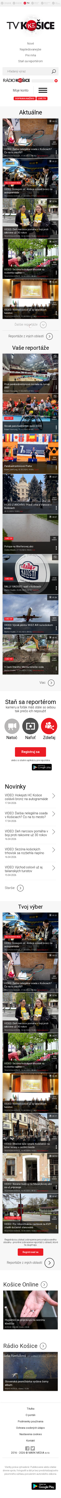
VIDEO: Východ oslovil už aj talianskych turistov (23, 869)
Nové (30, 43)
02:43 (53, 201)
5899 (54, 619)
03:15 (53, 121)
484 (54, 418)
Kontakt (30, 1440)
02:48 (53, 281)
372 (54, 378)
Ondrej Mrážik (10, 550)
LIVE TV (42, 98)
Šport (36, 391)
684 (54, 143)
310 (54, 1178)
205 (54, 183)
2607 (54, 499)
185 (54, 539)
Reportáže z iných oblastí (30, 336)
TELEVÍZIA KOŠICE (12, 156)
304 (54, 458)
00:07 (53, 517)
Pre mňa (30, 55)
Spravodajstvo (42, 156)
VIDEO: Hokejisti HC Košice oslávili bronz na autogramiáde (26, 797)
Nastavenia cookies (30, 1434)
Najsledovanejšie (30, 49)
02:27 (53, 476)
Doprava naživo (24, 98)
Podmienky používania (30, 1421)
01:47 (53, 1196)
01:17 (53, 1116)
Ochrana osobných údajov (30, 1427)
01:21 (53, 161)
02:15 (53, 1156)
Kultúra (36, 590)
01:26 (53, 597)
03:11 (53, 241)
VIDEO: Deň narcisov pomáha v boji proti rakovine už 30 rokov (26, 833)
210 (54, 304)
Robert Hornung (10, 391)
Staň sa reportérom (30, 61)
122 (54, 223)
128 (54, 1218)
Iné (21, 511)
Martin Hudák (10, 590)
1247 (54, 659)
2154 (54, 579)
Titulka (30, 1408)
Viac (47, 683)
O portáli (30, 1415)
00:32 (53, 637)
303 (54, 263)
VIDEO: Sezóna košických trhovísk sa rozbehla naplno (24, 851)
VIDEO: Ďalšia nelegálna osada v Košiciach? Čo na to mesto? (26, 815)
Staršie (14, 888)
